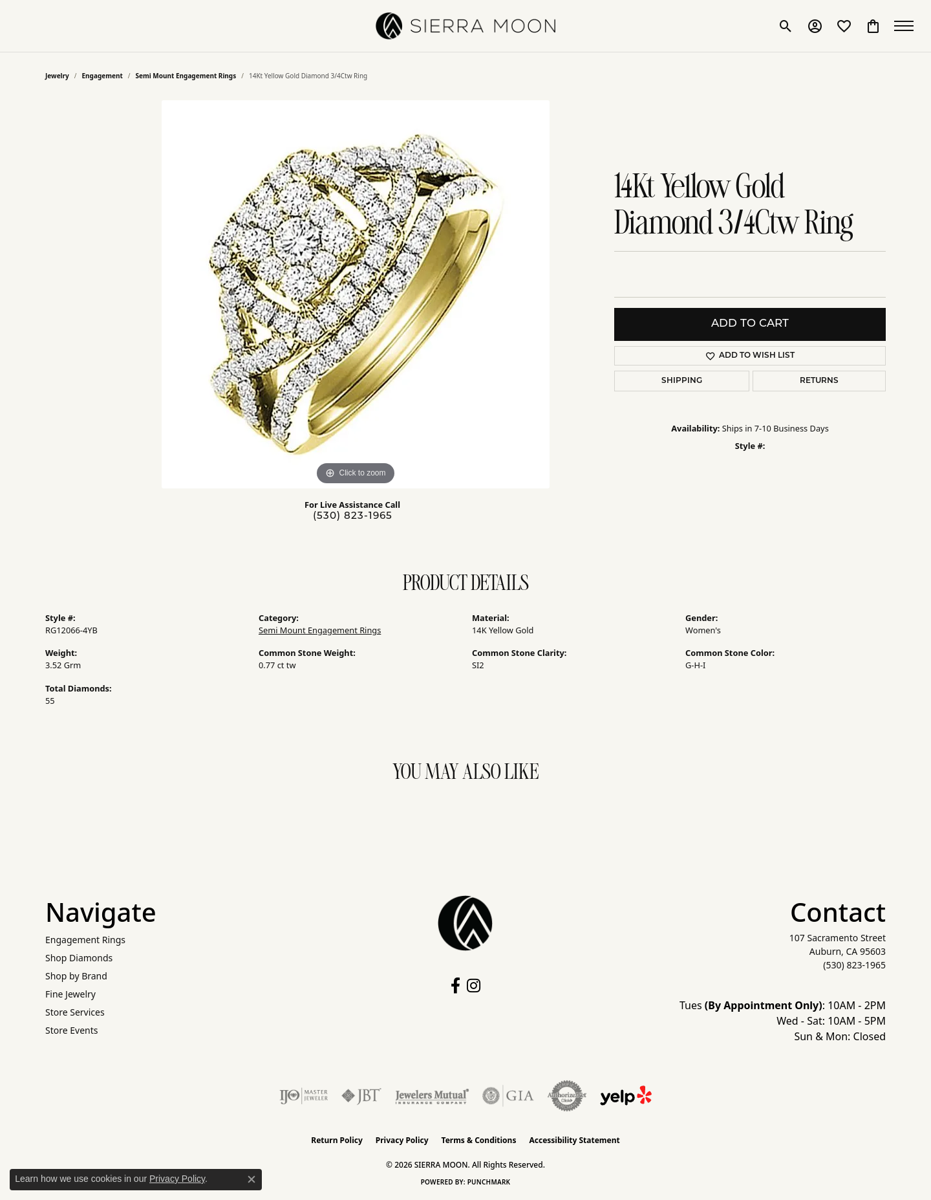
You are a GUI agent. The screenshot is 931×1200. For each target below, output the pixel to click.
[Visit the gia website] (508, 1096)
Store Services (75, 1012)
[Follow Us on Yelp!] (626, 1096)
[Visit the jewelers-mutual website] (432, 1096)
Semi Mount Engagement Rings (186, 75)
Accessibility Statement (574, 1140)
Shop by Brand (76, 976)
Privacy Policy (402, 1140)
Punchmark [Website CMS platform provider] (489, 1181)
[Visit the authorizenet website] (567, 1096)
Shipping (681, 381)
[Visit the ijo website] (303, 1096)
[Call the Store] (854, 965)
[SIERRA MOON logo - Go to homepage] (465, 26)
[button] (784, 26)
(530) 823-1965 (352, 516)
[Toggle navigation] (905, 26)
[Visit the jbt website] (361, 1096)
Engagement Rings (85, 939)
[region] (356, 294)
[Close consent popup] (251, 1179)
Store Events (71, 1030)
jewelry (57, 75)
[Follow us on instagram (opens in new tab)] (473, 986)
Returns (819, 381)
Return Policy (337, 1140)
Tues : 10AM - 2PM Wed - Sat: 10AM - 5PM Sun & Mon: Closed (783, 1020)
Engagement (102, 75)
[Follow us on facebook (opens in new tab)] (455, 986)
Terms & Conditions (479, 1140)
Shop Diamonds (78, 958)
